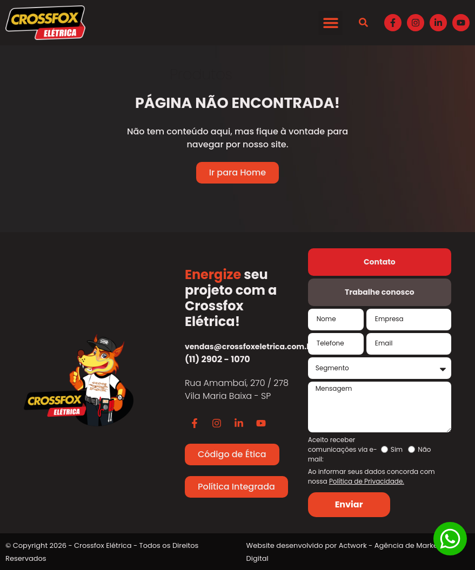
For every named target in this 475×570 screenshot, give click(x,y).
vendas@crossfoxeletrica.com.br (250, 346)
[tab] (379, 262)
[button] (330, 23)
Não (424, 449)
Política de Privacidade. (366, 481)
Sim (397, 449)
